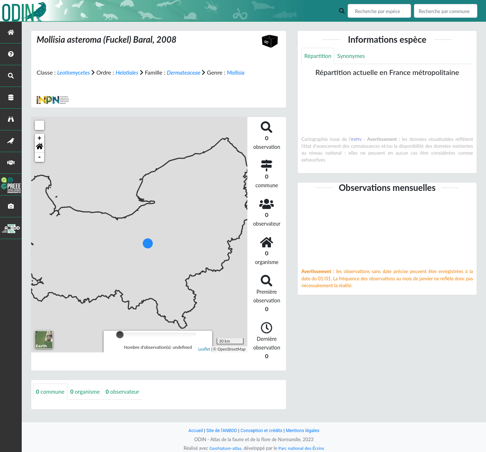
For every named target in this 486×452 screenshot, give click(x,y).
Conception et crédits (262, 430)
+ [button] (40, 147)
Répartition (318, 56)
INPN (356, 139)
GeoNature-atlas (224, 448)
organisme (87, 400)
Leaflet (204, 357)
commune (51, 400)
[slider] (119, 343)
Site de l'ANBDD (220, 430)
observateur (125, 400)
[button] (39, 156)
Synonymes (353, 56)
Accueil (193, 430)
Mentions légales (304, 430)
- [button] (40, 166)
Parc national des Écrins (302, 448)
